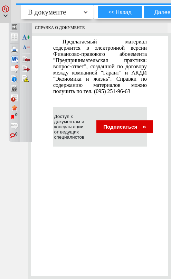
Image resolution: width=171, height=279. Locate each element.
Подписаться (124, 127)
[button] (5, 11)
